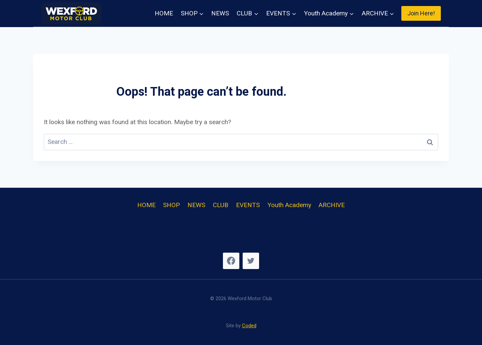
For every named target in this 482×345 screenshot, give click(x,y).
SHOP (171, 205)
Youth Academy (289, 205)
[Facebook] (231, 261)
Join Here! (421, 13)
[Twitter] (251, 261)
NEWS (220, 13)
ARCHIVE (332, 205)
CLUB (220, 205)
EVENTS (248, 205)
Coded (249, 326)
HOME (164, 13)
